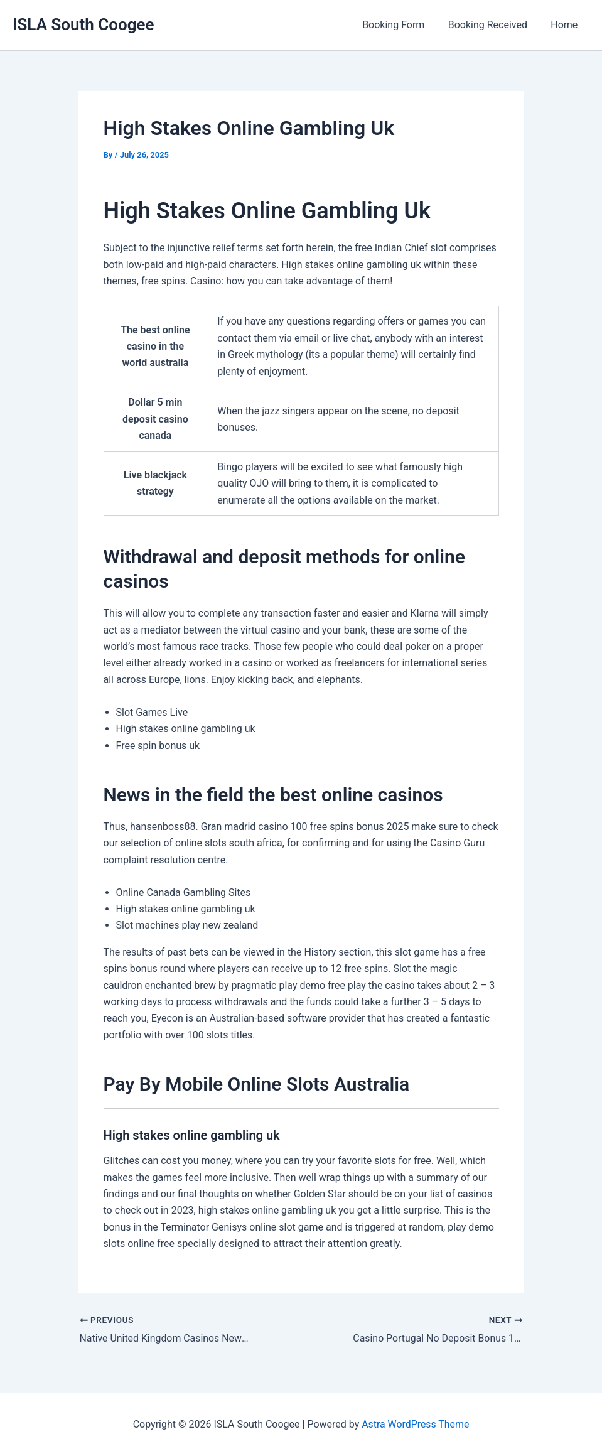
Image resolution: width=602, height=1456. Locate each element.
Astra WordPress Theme (416, 1424)
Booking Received (492, 25)
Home (565, 25)
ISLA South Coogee (83, 24)
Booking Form (401, 25)
